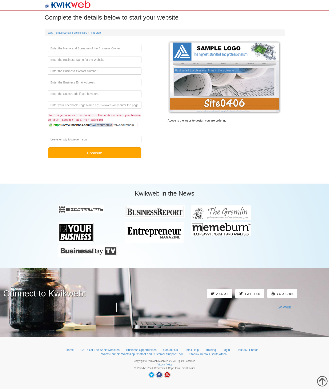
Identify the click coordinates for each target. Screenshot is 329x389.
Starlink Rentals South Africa (207, 354)
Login (226, 350)
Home (70, 350)
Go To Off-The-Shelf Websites (100, 350)
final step (96, 32)
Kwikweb (284, 307)
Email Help (191, 350)
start (50, 32)
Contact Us (170, 350)
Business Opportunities (141, 350)
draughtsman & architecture (71, 32)
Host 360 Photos (247, 350)
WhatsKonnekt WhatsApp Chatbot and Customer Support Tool (142, 354)
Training (210, 350)
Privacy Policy (164, 364)
